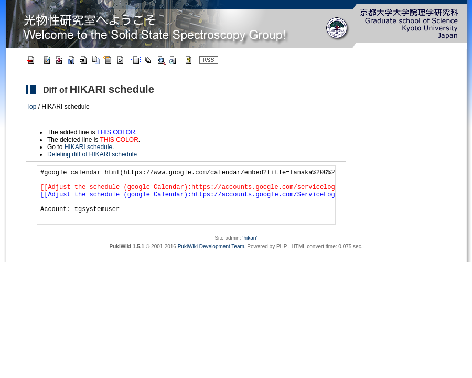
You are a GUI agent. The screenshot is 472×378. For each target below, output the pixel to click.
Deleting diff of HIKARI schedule (92, 154)
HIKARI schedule (112, 89)
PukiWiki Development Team (211, 257)
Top (31, 106)
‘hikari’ (249, 249)
